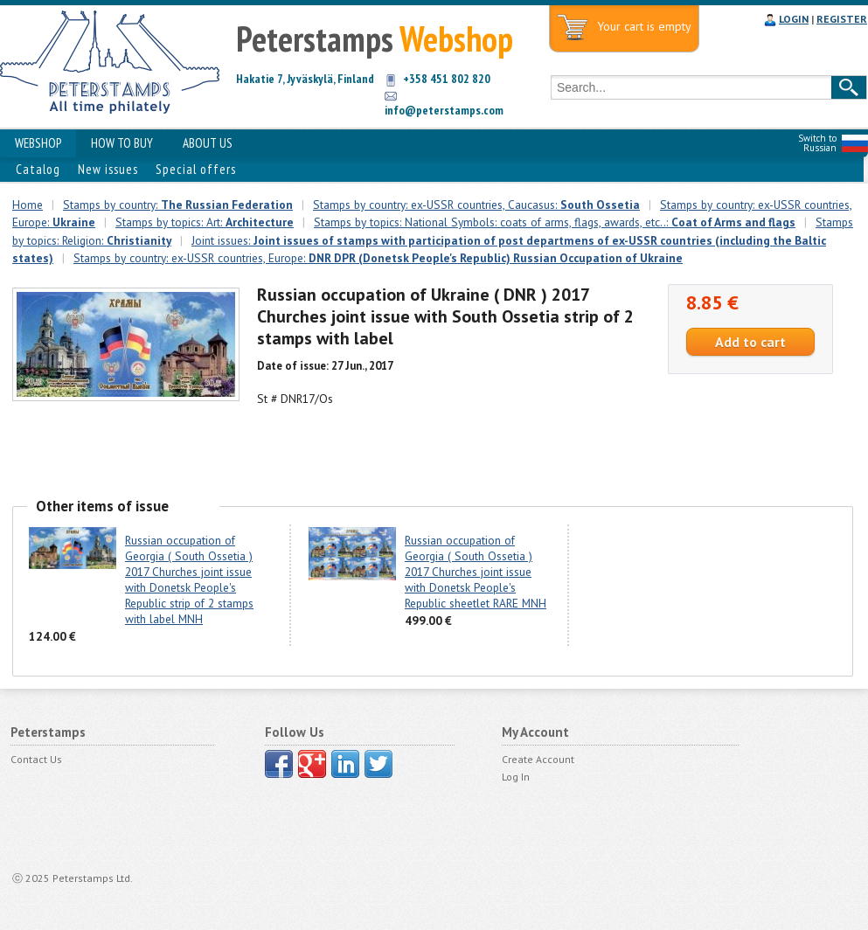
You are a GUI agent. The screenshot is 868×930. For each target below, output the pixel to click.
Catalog (38, 169)
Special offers (196, 169)
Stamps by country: (178, 204)
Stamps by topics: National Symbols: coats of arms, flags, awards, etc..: (554, 222)
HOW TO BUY (122, 143)
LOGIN (794, 18)
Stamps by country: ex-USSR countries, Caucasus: (476, 204)
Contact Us (36, 759)
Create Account (538, 759)
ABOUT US (208, 143)
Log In (516, 776)
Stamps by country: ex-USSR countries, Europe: (378, 258)
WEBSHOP (38, 143)
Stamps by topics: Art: (204, 222)
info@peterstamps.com (444, 110)
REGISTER (841, 18)
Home (27, 204)
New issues (108, 169)
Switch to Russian (817, 143)
